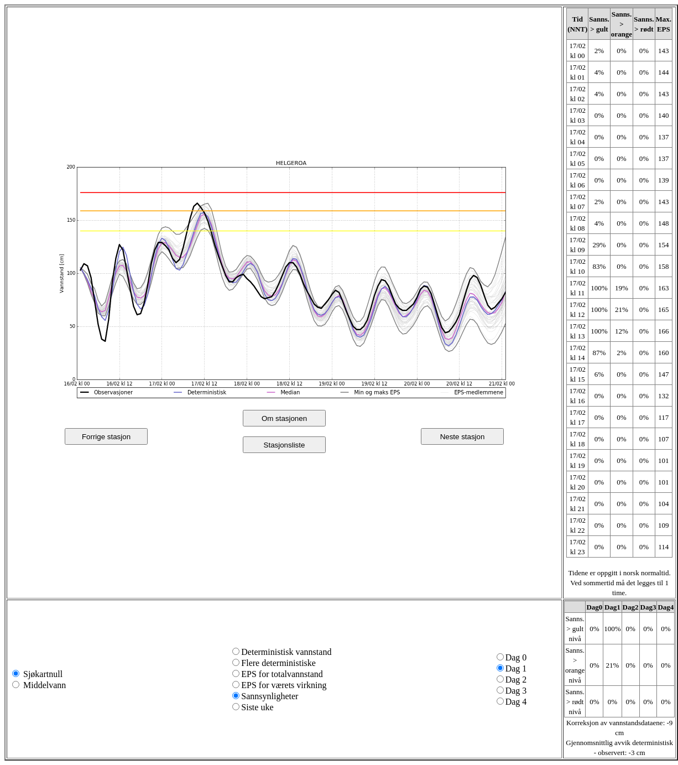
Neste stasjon (462, 437)
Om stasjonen (284, 418)
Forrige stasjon (106, 437)
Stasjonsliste (284, 445)
